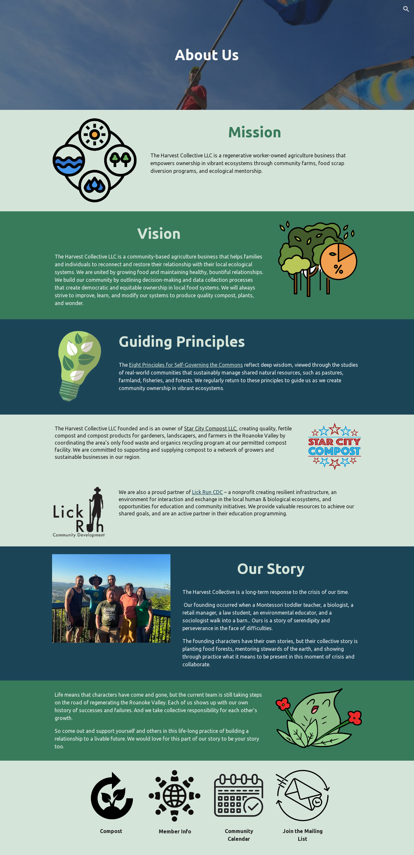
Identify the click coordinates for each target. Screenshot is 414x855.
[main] (207, 55)
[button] (406, 9)
